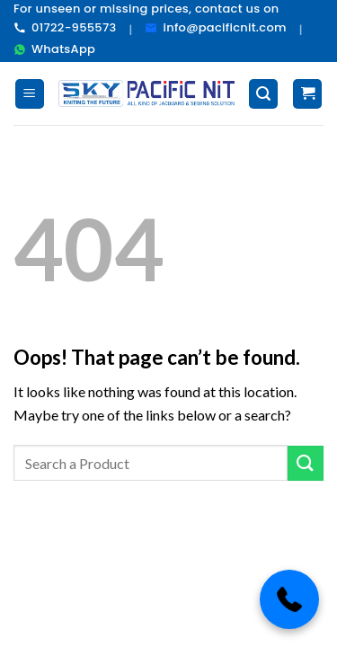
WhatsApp (54, 49)
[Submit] (306, 463)
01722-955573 (65, 27)
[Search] (263, 94)
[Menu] (29, 94)
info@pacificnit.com (215, 27)
